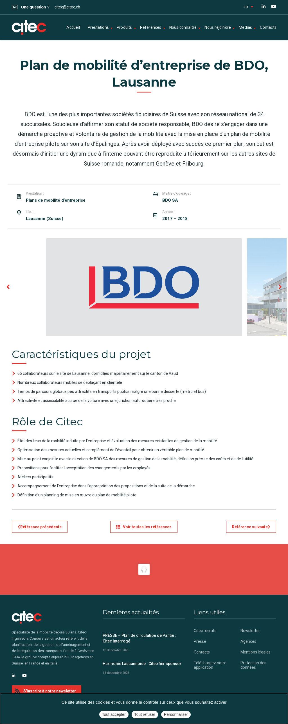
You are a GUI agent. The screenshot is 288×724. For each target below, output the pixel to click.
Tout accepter (114, 714)
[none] (248, 6)
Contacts (268, 27)
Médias (245, 27)
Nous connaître (183, 27)
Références (150, 27)
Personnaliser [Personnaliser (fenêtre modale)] (176, 714)
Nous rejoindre (217, 27)
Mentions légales (255, 652)
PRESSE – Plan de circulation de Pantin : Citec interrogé (139, 638)
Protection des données (253, 665)
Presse (200, 641)
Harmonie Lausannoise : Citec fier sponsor (142, 663)
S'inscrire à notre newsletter (45, 691)
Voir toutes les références (144, 527)
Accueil (73, 27)
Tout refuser (144, 714)
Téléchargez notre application (210, 665)
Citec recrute (205, 630)
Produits (124, 27)
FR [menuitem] (246, 7)
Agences (248, 641)
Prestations (98, 27)
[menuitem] (248, 6)
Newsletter (250, 630)
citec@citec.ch (67, 7)
